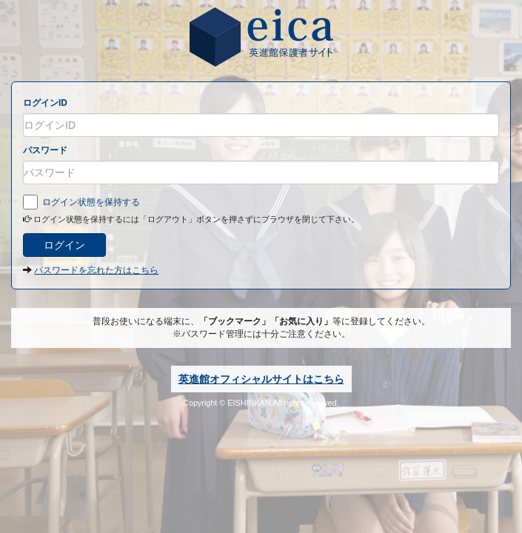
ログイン (64, 245)
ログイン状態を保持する (81, 202)
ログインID (45, 103)
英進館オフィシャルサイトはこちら (261, 379)
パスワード (45, 150)
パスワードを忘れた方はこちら (96, 270)
